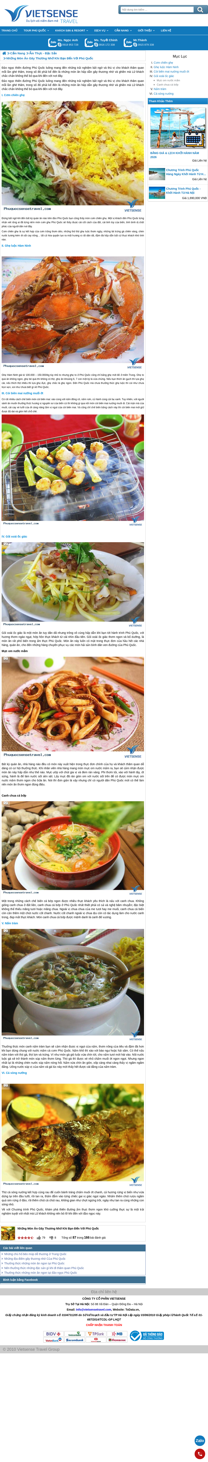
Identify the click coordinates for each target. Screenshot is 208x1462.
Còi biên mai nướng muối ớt (171, 71)
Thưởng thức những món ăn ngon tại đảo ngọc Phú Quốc (40, 1272)
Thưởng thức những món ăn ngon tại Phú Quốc (34, 1263)
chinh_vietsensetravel (96, 45)
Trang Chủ (51, 13)
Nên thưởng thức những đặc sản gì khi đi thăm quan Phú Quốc (44, 1268)
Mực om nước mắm (168, 80)
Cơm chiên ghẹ (163, 62)
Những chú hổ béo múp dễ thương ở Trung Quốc (35, 1254)
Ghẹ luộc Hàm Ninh (166, 67)
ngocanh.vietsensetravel (59, 45)
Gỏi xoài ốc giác (164, 76)
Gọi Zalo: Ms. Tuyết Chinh (89, 42)
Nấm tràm (160, 89)
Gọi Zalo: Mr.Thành (128, 42)
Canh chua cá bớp (167, 84)
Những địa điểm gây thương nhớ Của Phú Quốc (35, 1258)
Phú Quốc (38, 80)
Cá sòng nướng (163, 93)
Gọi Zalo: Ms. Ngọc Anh (52, 42)
